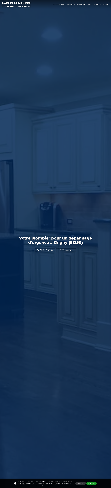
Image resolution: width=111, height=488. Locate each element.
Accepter (91, 483)
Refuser (81, 483)
